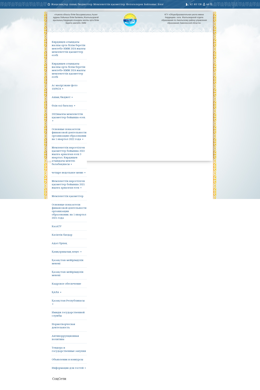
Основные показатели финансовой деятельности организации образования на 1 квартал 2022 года (69, 134)
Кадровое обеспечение (66, 283)
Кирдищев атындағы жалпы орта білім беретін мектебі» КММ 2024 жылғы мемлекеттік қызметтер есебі (68, 48)
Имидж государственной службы (68, 314)
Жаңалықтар (59, 4)
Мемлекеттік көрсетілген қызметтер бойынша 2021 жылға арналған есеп (68, 184)
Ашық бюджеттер (80, 4)
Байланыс (150, 4)
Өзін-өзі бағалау (63, 105)
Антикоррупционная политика (65, 337)
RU (195, 4)
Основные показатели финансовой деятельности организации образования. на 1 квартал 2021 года (69, 211)
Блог (161, 4)
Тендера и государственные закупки (69, 349)
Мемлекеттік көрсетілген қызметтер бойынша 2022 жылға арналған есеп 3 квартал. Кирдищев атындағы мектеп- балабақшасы (68, 156)
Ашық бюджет (62, 97)
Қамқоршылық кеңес (67, 251)
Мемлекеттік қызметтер (109, 4)
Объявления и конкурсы (67, 359)
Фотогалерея (134, 4)
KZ (191, 4)
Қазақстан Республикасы (68, 301)
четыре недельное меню (69, 172)
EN (200, 4)
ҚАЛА (56, 292)
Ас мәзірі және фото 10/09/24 (64, 87)
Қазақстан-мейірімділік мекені (67, 261)
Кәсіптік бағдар (62, 234)
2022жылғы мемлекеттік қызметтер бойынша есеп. (69, 116)
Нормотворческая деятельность (63, 325)
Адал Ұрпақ (59, 243)
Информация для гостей (69, 367)
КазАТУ (57, 226)
